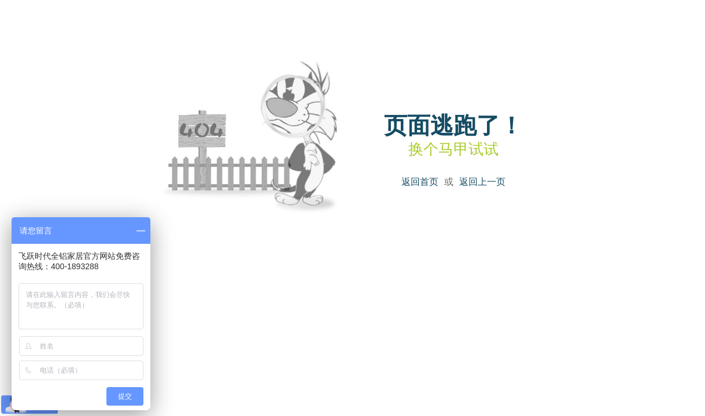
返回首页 (419, 182)
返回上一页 (482, 182)
